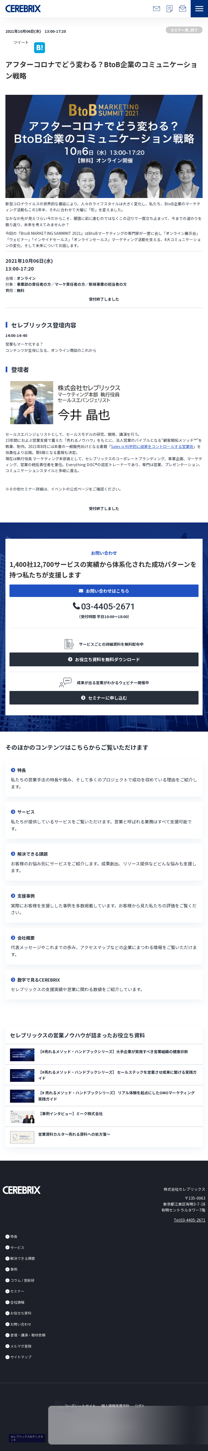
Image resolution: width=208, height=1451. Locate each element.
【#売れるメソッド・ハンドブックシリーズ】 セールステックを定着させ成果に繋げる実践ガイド (117, 1075)
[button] (199, 8)
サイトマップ (20, 1356)
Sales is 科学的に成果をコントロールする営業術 (152, 446)
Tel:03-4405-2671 (189, 1220)
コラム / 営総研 (22, 1280)
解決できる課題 (22, 1258)
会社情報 (17, 1302)
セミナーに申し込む (107, 697)
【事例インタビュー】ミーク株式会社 (70, 1113)
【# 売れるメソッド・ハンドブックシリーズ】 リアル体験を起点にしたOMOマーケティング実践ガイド (116, 1095)
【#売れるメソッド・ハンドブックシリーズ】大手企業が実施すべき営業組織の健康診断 (113, 1051)
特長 (13, 1236)
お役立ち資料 (20, 1313)
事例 (13, 1269)
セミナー (17, 1291)
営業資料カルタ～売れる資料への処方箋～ (74, 1134)
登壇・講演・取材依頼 (28, 1335)
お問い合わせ (20, 1324)
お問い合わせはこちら (107, 590)
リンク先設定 (104, 778)
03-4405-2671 (108, 606)
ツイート (21, 42)
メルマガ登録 (20, 1346)
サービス (17, 1247)
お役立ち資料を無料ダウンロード (107, 659)
